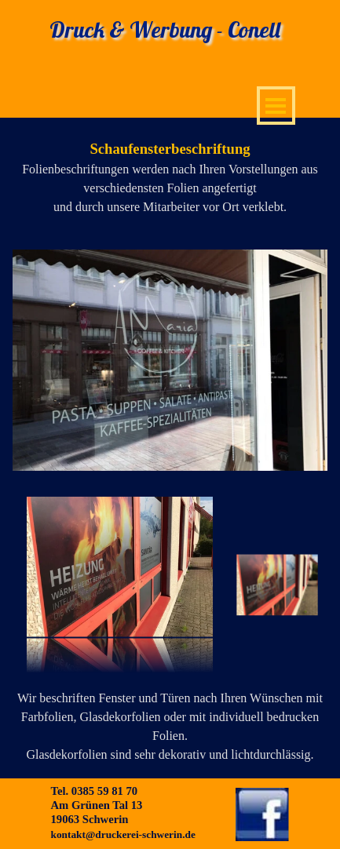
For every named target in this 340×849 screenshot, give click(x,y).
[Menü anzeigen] (276, 105)
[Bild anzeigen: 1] (277, 585)
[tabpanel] (170, 177)
